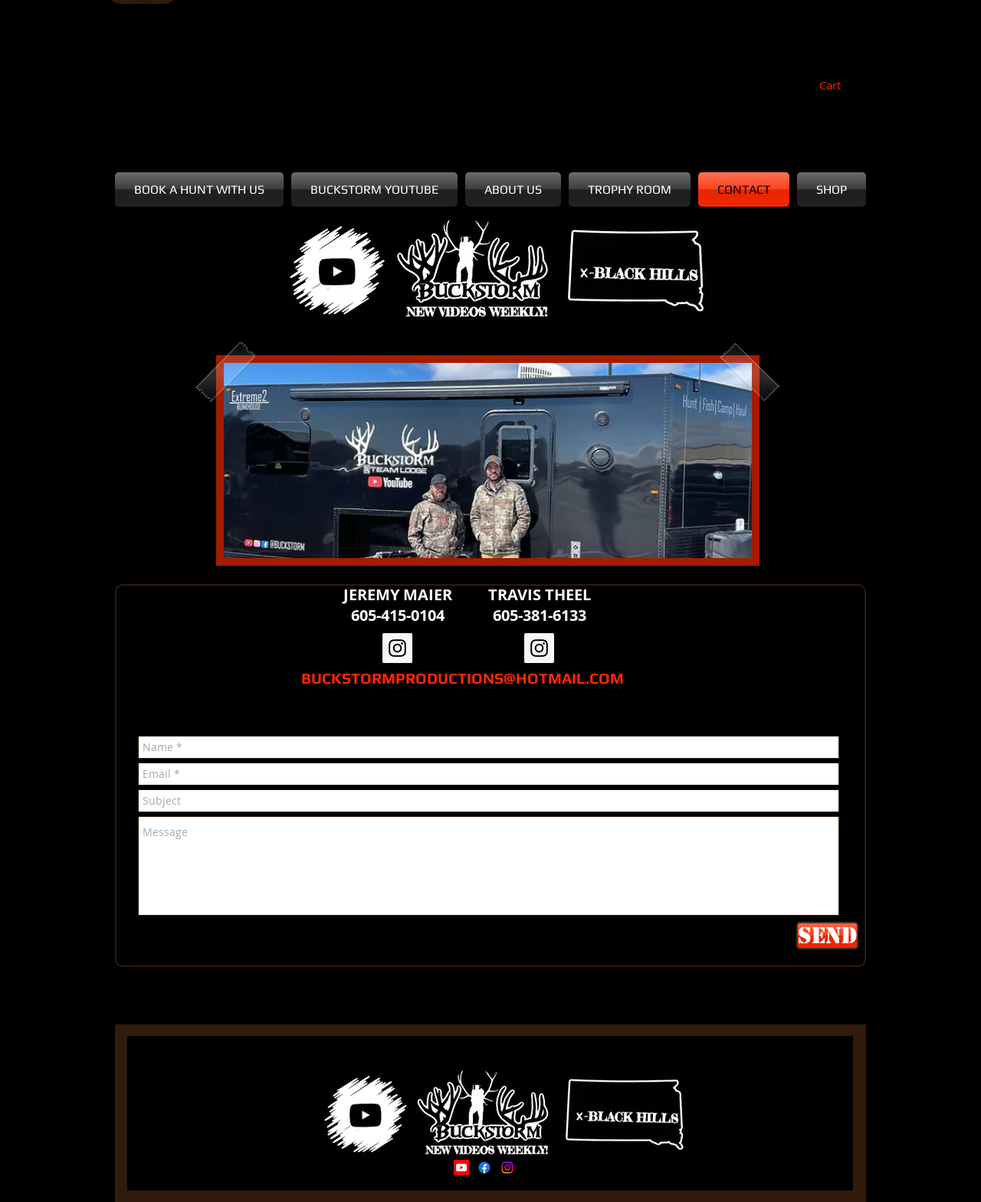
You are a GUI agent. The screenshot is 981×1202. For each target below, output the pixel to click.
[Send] (827, 935)
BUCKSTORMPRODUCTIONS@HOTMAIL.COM (462, 678)
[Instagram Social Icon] (397, 648)
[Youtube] (461, 1167)
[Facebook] (484, 1167)
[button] (839, 86)
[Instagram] (507, 1167)
